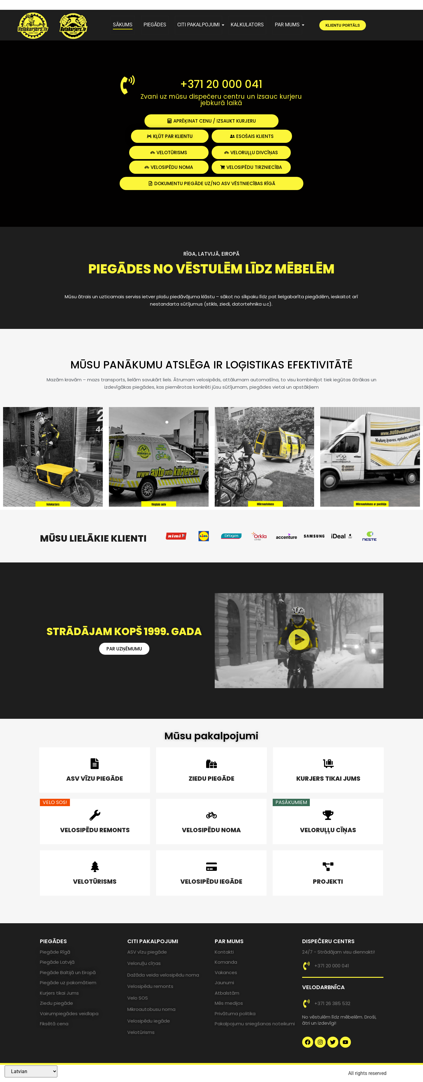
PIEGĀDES (155, 25)
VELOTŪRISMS (95, 881)
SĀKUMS (123, 25)
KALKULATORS (247, 25)
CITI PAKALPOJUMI (199, 25)
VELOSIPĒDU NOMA (211, 830)
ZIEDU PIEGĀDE (211, 778)
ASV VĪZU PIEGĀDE (94, 778)
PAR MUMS (288, 25)
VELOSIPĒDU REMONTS (95, 830)
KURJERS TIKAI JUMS (328, 778)
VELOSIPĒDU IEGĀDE (211, 881)
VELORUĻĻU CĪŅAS (328, 830)
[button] (299, 640)
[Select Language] (31, 1071)
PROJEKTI (328, 881)
